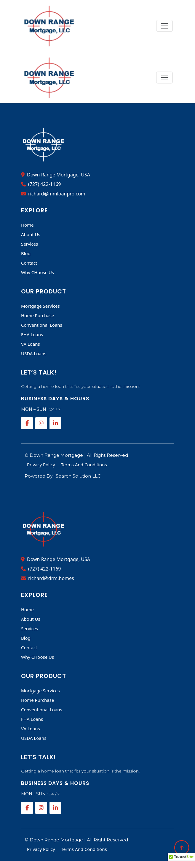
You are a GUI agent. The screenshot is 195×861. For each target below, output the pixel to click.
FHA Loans (32, 334)
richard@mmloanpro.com (53, 193)
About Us (30, 234)
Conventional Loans (41, 325)
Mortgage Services (40, 306)
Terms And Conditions (84, 464)
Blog (26, 253)
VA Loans (30, 344)
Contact (29, 263)
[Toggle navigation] (164, 26)
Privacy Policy (41, 464)
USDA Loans (33, 353)
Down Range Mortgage (57, 455)
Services (29, 244)
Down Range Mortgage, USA (55, 174)
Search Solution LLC (78, 476)
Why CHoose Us (37, 272)
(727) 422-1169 (41, 184)
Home (27, 225)
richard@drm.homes (47, 578)
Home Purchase (37, 315)
